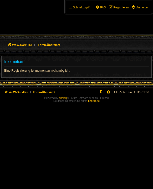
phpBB (63, 98)
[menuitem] (140, 7)
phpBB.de (94, 100)
